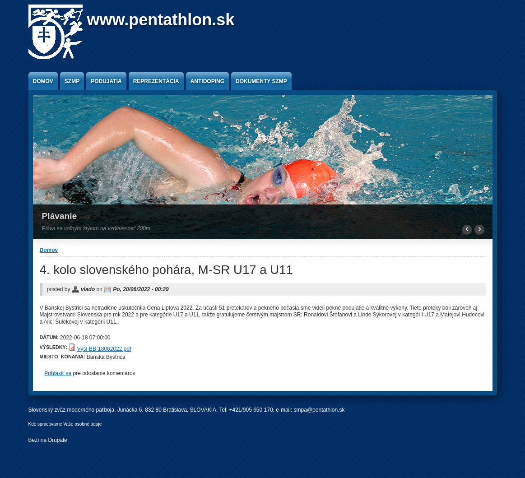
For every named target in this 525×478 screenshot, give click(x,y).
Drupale (57, 440)
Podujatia (106, 81)
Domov (43, 81)
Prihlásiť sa (57, 373)
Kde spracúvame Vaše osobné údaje (65, 424)
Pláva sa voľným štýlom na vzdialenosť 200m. (97, 228)
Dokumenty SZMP (261, 81)
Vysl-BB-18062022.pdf (104, 349)
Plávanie (59, 216)
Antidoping (207, 81)
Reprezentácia (156, 81)
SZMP (72, 81)
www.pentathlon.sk (161, 19)
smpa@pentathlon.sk (319, 410)
